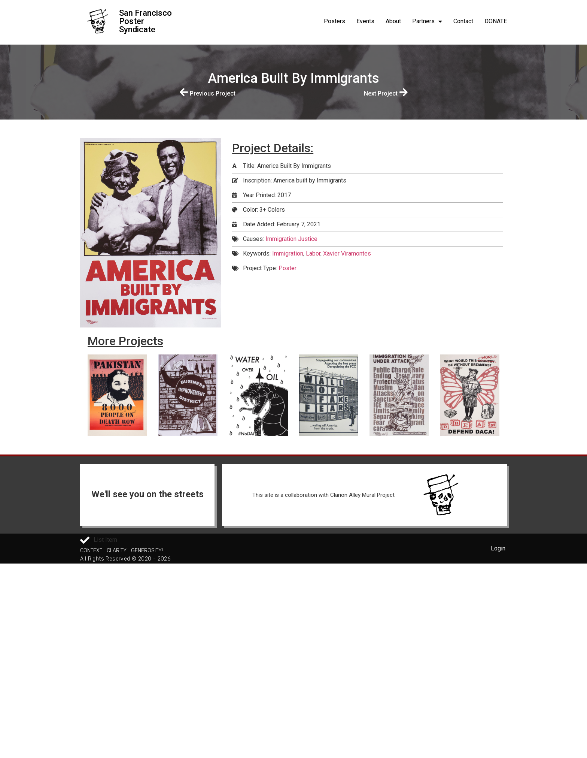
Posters (334, 21)
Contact (463, 21)
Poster (287, 268)
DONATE (495, 21)
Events (365, 21)
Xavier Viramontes (347, 253)
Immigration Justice (291, 238)
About (393, 21)
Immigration (287, 253)
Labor (313, 253)
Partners (427, 21)
